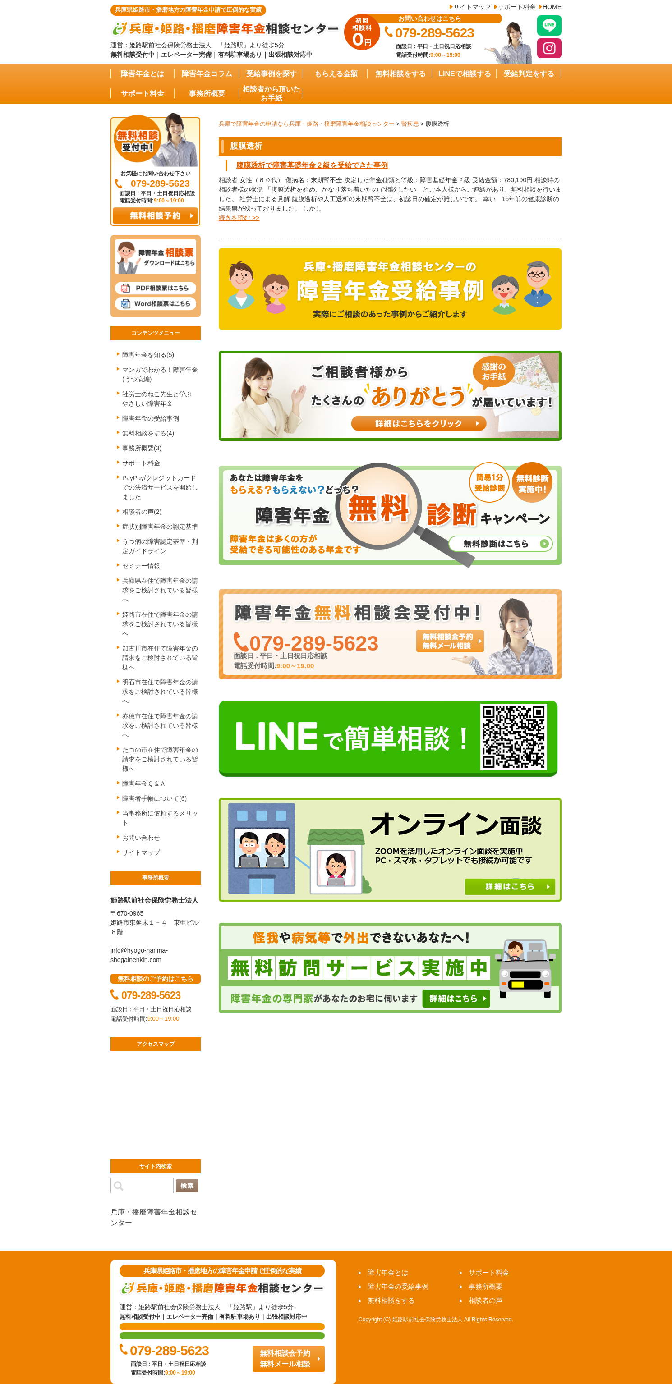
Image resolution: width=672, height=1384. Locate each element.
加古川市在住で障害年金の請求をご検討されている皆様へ (160, 658)
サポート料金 (517, 6)
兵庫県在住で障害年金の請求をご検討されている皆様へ (160, 590)
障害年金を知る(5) (148, 354)
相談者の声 (485, 1300)
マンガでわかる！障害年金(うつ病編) (160, 374)
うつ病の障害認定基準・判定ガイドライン (160, 546)
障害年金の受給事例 (150, 418)
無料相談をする (400, 74)
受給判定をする (529, 74)
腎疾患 (410, 123)
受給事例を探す (271, 74)
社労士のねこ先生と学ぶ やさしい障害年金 (160, 398)
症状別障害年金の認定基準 (160, 526)
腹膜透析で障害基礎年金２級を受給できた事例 (312, 165)
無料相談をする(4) (148, 433)
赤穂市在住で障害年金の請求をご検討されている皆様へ (160, 725)
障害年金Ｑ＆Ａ (144, 783)
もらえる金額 (336, 74)
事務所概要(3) (141, 448)
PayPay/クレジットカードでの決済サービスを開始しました (160, 487)
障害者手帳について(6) (154, 798)
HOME (552, 6)
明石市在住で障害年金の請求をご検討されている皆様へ (160, 691)
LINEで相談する (464, 74)
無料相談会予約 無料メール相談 (285, 1358)
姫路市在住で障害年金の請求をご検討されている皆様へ (160, 624)
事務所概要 (207, 93)
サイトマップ (472, 6)
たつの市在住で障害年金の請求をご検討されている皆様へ (160, 759)
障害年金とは (142, 74)
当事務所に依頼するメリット (160, 818)
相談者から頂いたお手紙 (271, 93)
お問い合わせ (141, 837)
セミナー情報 (141, 565)
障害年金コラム (207, 74)
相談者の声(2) (141, 511)
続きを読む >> (239, 217)
